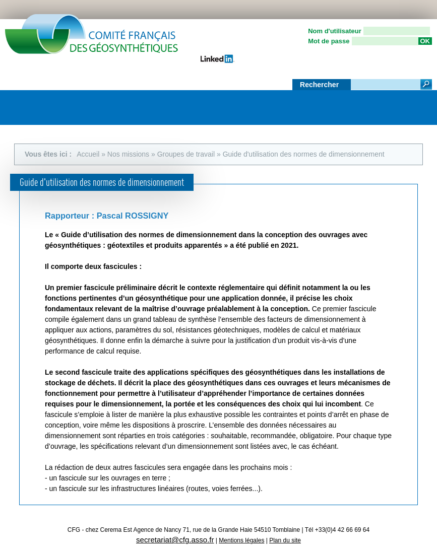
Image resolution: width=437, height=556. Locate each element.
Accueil (88, 154)
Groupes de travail (186, 154)
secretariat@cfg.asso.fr (175, 539)
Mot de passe (328, 41)
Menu (419, 104)
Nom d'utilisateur (334, 31)
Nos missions (128, 154)
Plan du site (285, 540)
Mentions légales (241, 540)
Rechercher (320, 85)
